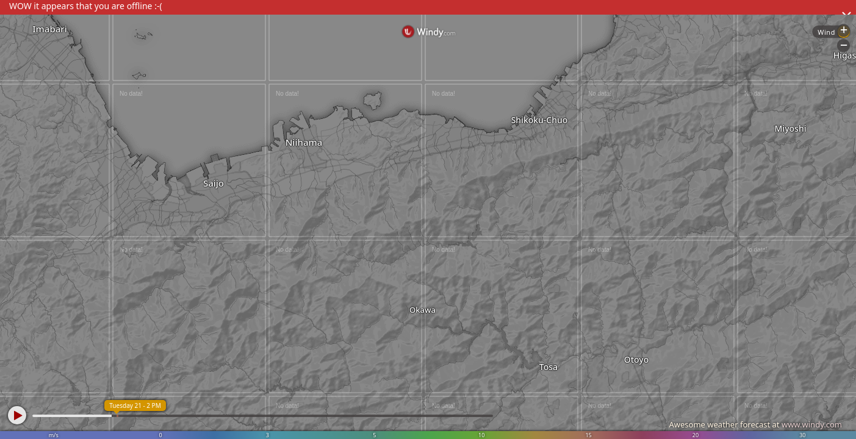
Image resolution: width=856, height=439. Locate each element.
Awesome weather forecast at (755, 424)
